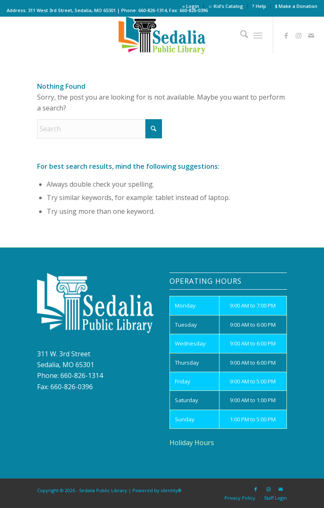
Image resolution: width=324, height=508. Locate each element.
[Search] (240, 35)
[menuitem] (191, 6)
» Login (190, 6)
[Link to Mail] (311, 35)
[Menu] (258, 35)
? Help (259, 6)
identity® (171, 490)
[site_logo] (162, 35)
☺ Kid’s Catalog (225, 6)
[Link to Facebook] (286, 35)
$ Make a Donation (296, 6)
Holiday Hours (191, 442)
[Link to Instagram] (298, 35)
